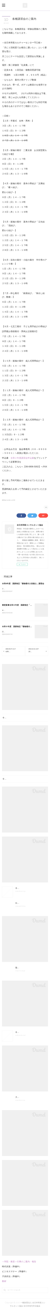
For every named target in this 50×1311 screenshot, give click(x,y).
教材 (4, 1282)
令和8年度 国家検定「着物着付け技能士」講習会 (23, 583)
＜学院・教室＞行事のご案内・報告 (19, 1262)
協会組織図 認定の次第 (25, 968)
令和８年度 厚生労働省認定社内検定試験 (20, 779)
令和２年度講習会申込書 (22, 458)
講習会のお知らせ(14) (8, 500)
